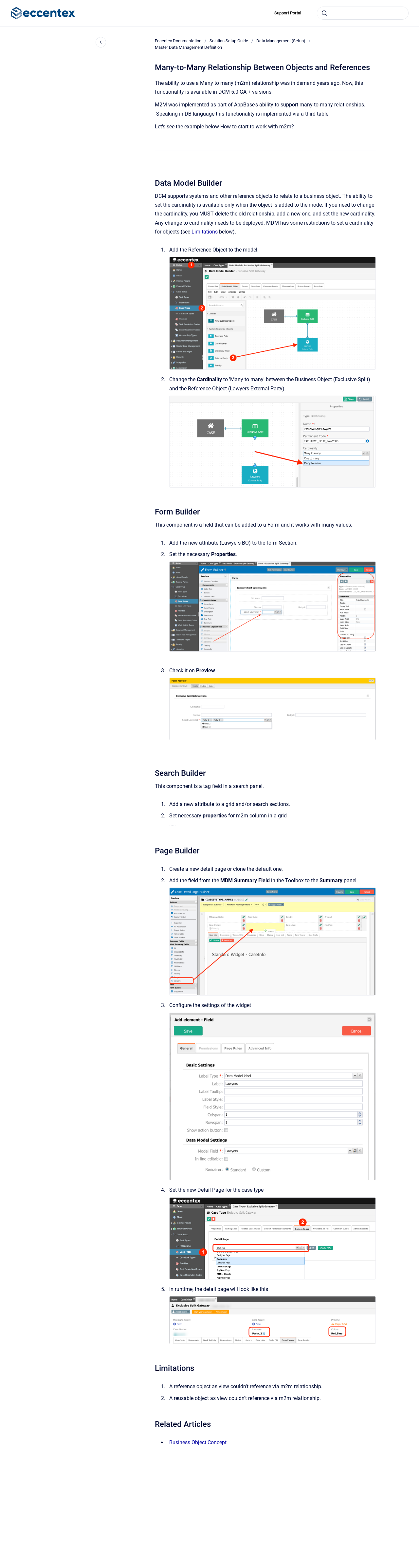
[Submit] (324, 13)
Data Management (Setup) (280, 40)
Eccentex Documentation (178, 40)
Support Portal (287, 12)
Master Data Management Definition (188, 47)
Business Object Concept (198, 1442)
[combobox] (362, 13)
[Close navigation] (101, 42)
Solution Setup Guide (229, 40)
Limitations (204, 232)
